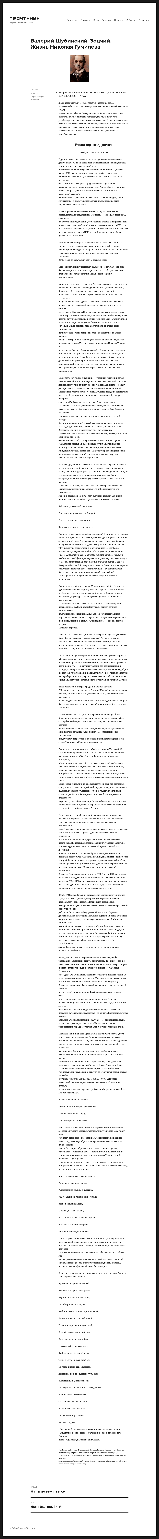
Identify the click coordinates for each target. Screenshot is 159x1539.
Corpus (33, 97)
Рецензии (72, 20)
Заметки (106, 20)
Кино (96, 20)
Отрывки (85, 20)
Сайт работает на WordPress (23, 1528)
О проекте (144, 20)
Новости (118, 20)
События (130, 20)
